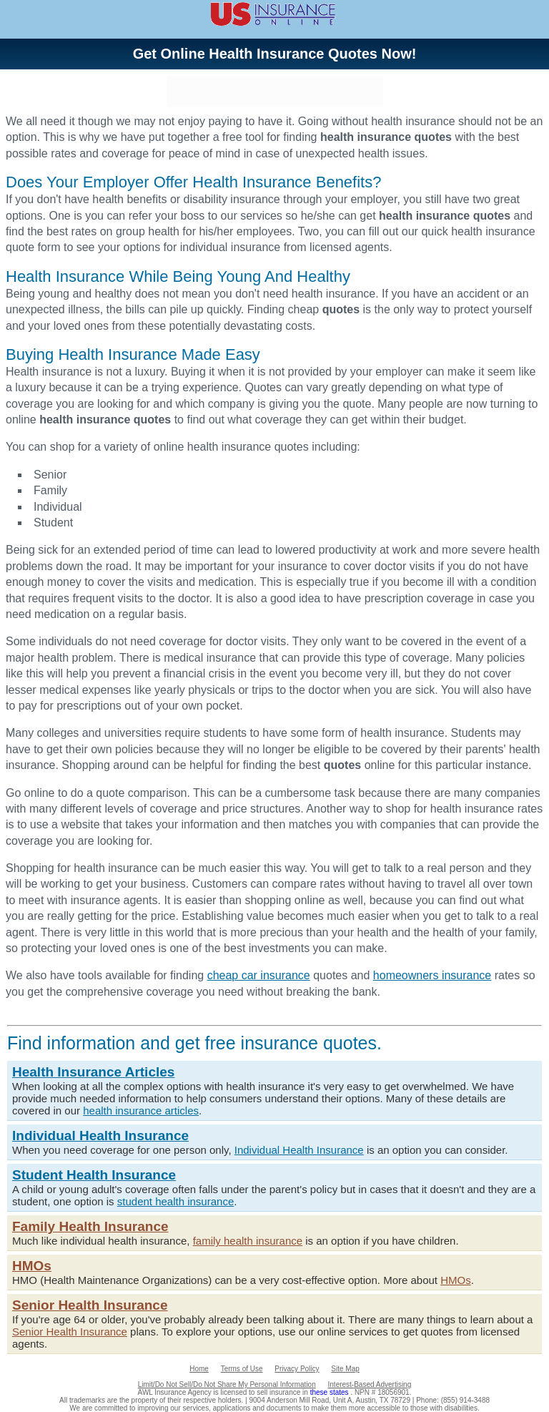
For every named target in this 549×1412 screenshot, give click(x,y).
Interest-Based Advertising (370, 1384)
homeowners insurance (432, 975)
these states (330, 1392)
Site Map (345, 1369)
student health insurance (175, 1201)
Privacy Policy (296, 1369)
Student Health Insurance (94, 1174)
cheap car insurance (258, 975)
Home (199, 1369)
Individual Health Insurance (100, 1135)
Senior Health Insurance (90, 1305)
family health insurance (247, 1241)
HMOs (31, 1265)
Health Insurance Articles (93, 1071)
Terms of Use (242, 1369)
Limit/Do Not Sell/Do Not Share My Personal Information (227, 1384)
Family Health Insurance (90, 1226)
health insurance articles (141, 1110)
